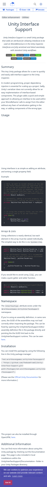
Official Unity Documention (26, 377)
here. (3, 339)
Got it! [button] (8, 483)
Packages (8, 9)
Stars (25, 9)
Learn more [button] (17, 476)
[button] (4, 4)
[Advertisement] (23, 142)
